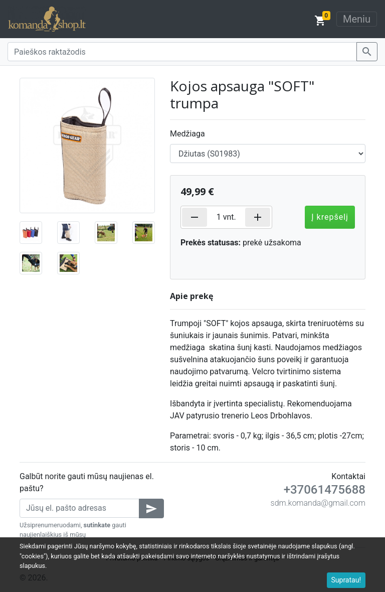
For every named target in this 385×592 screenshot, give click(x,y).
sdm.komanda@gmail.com (318, 503)
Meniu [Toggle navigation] (356, 19)
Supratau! (346, 580)
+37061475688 (324, 490)
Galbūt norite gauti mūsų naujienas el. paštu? (87, 482)
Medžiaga (187, 133)
